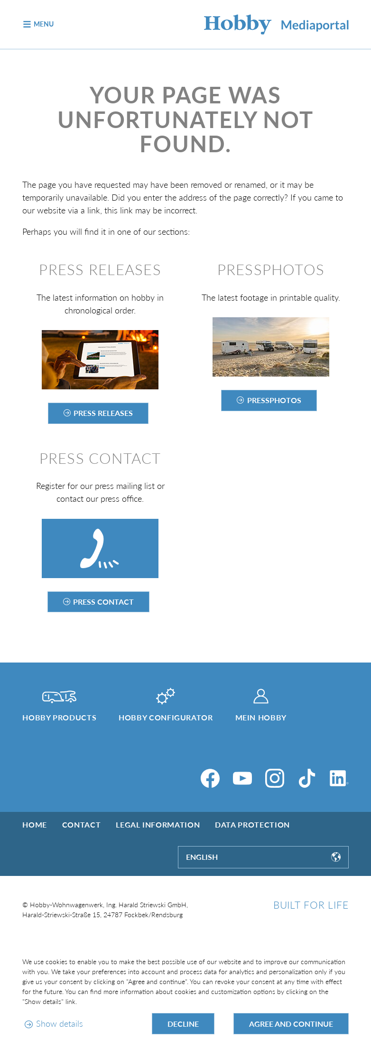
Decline (183, 1023)
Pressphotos (274, 400)
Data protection (252, 824)
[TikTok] (306, 778)
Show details (59, 1023)
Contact (81, 824)
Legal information (158, 824)
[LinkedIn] (339, 778)
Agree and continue (291, 1023)
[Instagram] (274, 778)
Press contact (103, 601)
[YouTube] (242, 778)
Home (34, 824)
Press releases (103, 412)
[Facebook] (210, 778)
